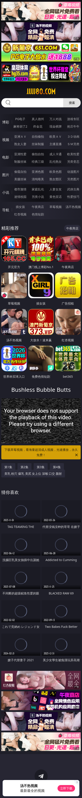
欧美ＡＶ (55, 136)
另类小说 (38, 197)
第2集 (24, 467)
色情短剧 (38, 214)
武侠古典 (73, 189)
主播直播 (55, 144)
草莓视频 (55, 207)
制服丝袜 (20, 161)
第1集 (8, 467)
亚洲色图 (38, 172)
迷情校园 (20, 197)
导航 (5, 210)
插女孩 (20, 207)
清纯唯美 (38, 179)
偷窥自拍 (20, 172)
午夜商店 (38, 207)
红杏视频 (20, 214)
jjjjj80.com (41, 91)
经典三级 (38, 161)
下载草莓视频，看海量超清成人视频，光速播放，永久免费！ (41, 453)
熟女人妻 (20, 144)
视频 (5, 139)
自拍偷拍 (38, 136)
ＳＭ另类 (73, 144)
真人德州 (38, 119)
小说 (5, 192)
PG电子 (20, 119)
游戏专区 (73, 119)
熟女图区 (55, 179)
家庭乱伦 (38, 189)
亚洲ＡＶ (20, 136)
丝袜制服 (38, 144)
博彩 (5, 122)
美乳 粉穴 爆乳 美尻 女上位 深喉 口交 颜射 (33, 473)
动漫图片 (73, 172)
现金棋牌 (55, 126)
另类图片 (73, 179)
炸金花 (37, 126)
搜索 (72, 103)
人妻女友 (55, 189)
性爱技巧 (73, 197)
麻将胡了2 (20, 126)
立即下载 (66, 788)
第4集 (57, 467)
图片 (5, 174)
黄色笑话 (55, 197)
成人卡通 (55, 154)
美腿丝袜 (20, 179)
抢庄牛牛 (73, 126)
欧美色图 (55, 172)
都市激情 (20, 189)
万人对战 (55, 119)
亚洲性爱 (20, 154)
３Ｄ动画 (73, 136)
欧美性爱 (73, 154)
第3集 (41, 467)
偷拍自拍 (38, 154)
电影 (5, 157)
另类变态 (73, 161)
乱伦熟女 (55, 161)
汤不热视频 (73, 207)
